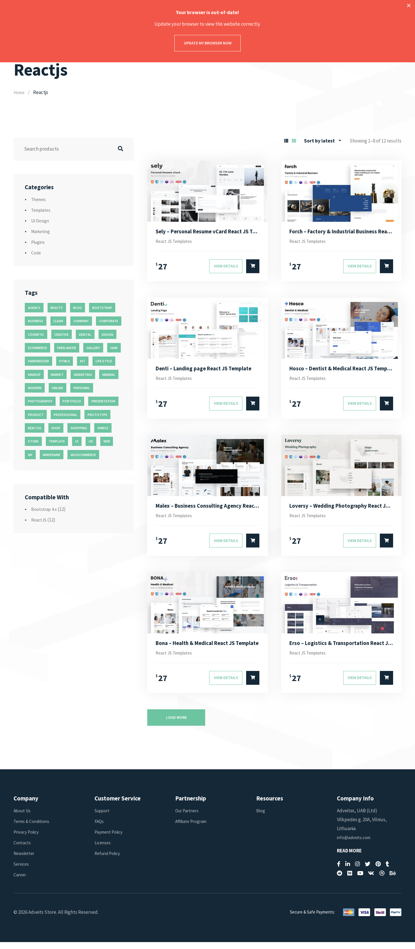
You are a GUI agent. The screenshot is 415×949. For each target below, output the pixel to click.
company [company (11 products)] (81, 321)
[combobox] (322, 141)
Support (103, 817)
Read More (349, 858)
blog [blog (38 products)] (77, 307)
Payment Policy (110, 839)
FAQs (100, 828)
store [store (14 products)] (33, 441)
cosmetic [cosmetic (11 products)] (36, 334)
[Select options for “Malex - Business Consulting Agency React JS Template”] (252, 546)
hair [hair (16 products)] (114, 348)
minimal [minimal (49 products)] (108, 374)
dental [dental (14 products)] (85, 334)
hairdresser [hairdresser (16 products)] (38, 361)
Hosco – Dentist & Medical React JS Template (341, 371)
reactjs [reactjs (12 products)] (34, 428)
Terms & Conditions (33, 828)
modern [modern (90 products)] (35, 388)
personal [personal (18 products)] (81, 388)
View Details (226, 267)
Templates (42, 210)
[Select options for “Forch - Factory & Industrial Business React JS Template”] (386, 268)
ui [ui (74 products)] (76, 441)
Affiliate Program (192, 828)
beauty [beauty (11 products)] (56, 307)
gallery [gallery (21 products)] (93, 348)
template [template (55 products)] (57, 441)
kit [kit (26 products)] (82, 361)
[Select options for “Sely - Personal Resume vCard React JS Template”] (252, 268)
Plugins (38, 242)
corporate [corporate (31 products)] (108, 321)
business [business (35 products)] (35, 321)
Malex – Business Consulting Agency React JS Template (207, 509)
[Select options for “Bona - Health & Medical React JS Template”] (252, 685)
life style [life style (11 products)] (104, 361)
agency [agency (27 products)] (34, 307)
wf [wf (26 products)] (30, 455)
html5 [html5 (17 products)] (64, 361)
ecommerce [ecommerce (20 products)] (37, 348)
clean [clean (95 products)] (58, 321)
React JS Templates (176, 242)
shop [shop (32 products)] (55, 428)
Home (20, 92)
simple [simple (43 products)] (102, 428)
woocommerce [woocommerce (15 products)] (83, 455)
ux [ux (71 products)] (91, 441)
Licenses (103, 849)
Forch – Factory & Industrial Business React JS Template (341, 232)
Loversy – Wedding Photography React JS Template (341, 509)
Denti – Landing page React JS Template (207, 371)
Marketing (41, 231)
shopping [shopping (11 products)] (79, 428)
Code (36, 253)
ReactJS (40, 520)
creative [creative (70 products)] (61, 334)
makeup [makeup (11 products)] (34, 374)
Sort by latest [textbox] (319, 141)
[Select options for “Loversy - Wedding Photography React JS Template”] (386, 546)
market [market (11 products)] (57, 374)
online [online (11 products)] (57, 388)
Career (20, 882)
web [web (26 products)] (106, 441)
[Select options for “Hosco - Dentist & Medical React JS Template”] (386, 407)
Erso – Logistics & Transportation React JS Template (341, 648)
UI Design (41, 220)
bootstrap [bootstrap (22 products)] (102, 307)
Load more (176, 724)
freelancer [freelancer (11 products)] (66, 348)
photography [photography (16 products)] (40, 401)
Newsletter (25, 860)
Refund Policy (109, 860)
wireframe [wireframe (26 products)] (51, 455)
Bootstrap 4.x (45, 509)
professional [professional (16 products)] (65, 414)
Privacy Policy (28, 839)
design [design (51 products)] (107, 334)
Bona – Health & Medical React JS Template (207, 648)
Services (22, 871)
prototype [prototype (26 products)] (97, 414)
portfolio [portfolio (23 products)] (72, 401)
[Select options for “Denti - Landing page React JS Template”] (252, 407)
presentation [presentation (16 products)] (103, 401)
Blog (261, 817)
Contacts (23, 849)
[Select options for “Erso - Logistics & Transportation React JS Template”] (386, 685)
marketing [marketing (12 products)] (83, 374)
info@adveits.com (355, 844)
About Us (23, 817)
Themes (39, 199)
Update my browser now (207, 43)
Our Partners (188, 817)
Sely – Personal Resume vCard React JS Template (207, 232)
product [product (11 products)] (36, 414)
